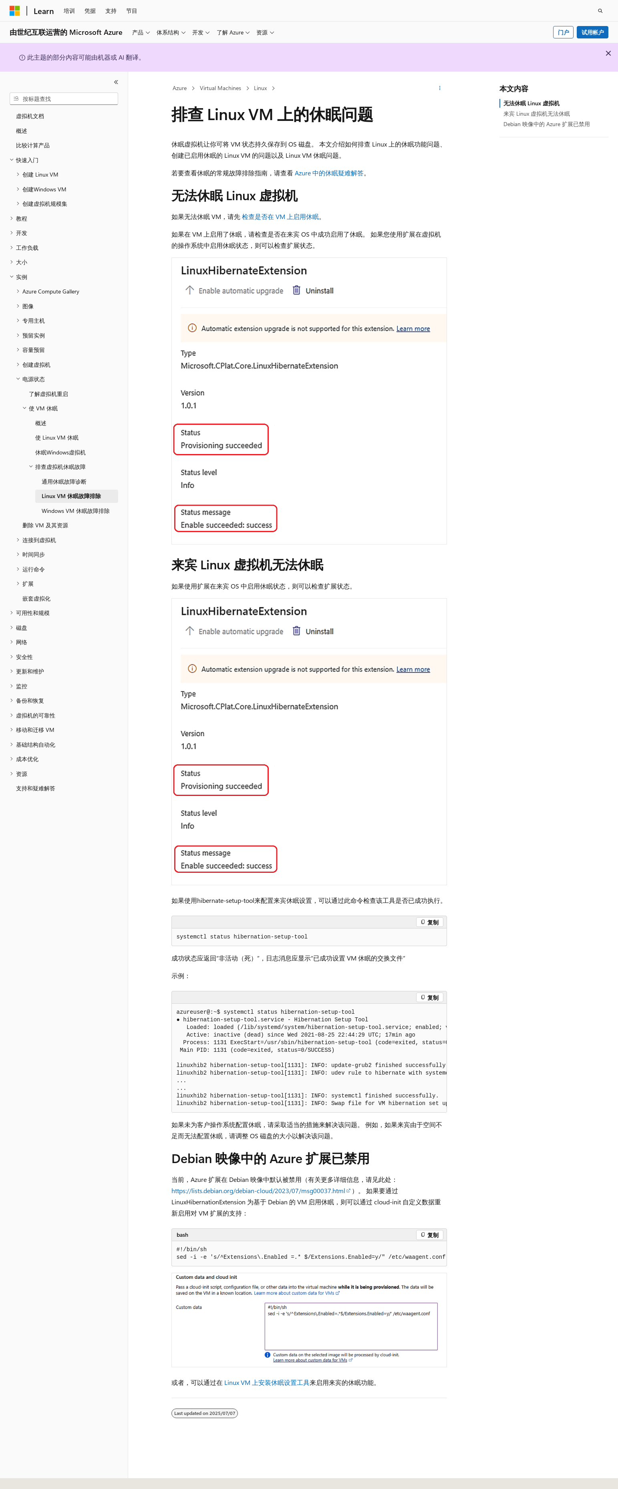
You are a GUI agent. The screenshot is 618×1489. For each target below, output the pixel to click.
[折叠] (116, 82)
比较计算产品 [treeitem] (33, 145)
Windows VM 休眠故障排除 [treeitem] (76, 510)
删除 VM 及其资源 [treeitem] (45, 525)
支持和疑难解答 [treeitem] (35, 788)
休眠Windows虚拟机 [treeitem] (60, 452)
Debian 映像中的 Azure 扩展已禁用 (546, 124)
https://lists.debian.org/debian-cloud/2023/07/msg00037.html (258, 1190)
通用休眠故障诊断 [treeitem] (64, 481)
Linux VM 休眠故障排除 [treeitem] (71, 496)
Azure (180, 88)
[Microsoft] (15, 11)
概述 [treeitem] (21, 131)
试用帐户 (593, 32)
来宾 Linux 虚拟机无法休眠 (536, 113)
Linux (260, 88)
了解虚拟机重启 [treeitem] (48, 394)
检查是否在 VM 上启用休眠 (280, 216)
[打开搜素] (600, 11)
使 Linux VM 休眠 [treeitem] (57, 437)
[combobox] (64, 98)
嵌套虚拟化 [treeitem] (36, 598)
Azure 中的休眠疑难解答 (329, 173)
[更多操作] (440, 88)
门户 (563, 32)
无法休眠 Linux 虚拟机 (531, 103)
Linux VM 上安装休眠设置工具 (267, 1382)
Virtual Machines (220, 88)
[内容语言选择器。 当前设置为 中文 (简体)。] (32, 1475)
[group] (309, 1058)
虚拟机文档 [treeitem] (30, 116)
